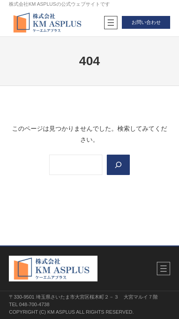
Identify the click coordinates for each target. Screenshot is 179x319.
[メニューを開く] (110, 22)
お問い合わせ (146, 22)
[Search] (118, 165)
